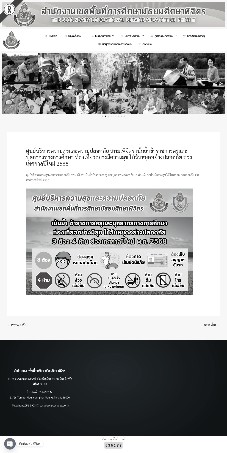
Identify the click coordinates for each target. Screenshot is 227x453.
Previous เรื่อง (17, 325)
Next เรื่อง (212, 325)
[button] (6, 83)
